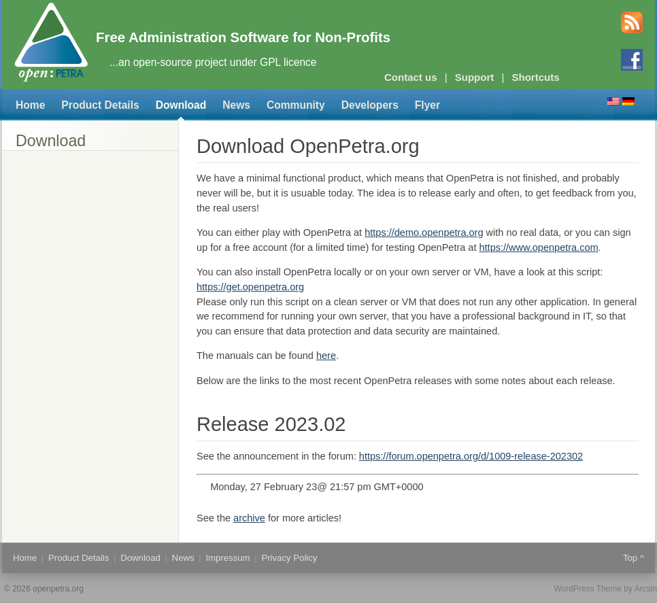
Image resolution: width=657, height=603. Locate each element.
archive (249, 518)
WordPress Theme (588, 588)
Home (30, 105)
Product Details (100, 105)
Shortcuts (536, 77)
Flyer (427, 105)
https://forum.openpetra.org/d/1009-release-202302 (471, 456)
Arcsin (646, 588)
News (236, 105)
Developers (370, 105)
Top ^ (633, 558)
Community (296, 105)
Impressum (227, 558)
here (326, 355)
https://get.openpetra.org (250, 286)
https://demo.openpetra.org (424, 232)
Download (181, 105)
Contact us (410, 77)
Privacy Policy (289, 558)
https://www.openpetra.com (539, 247)
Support (474, 77)
